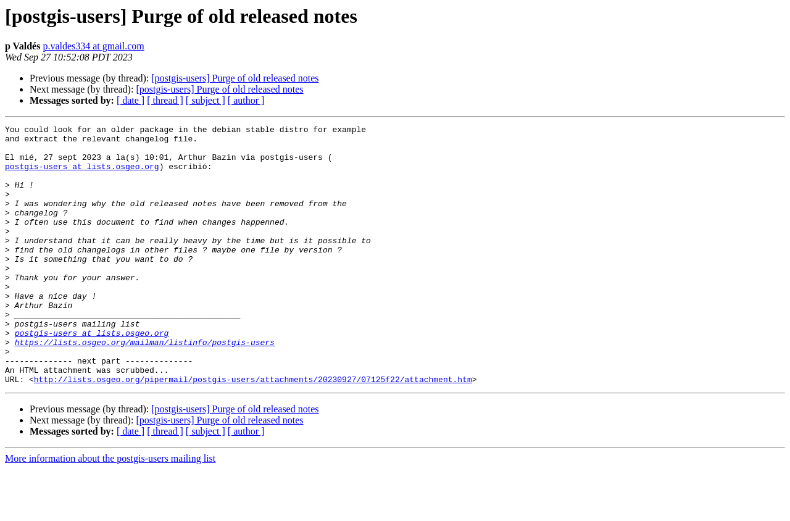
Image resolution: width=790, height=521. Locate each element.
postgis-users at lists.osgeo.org (82, 175)
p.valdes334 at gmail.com (93, 46)
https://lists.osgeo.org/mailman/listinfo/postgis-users (145, 386)
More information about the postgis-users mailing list (110, 510)
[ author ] (246, 100)
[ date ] (130, 100)
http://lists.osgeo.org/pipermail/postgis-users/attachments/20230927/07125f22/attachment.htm (253, 430)
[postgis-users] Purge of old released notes (234, 78)
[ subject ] (205, 100)
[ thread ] (165, 100)
